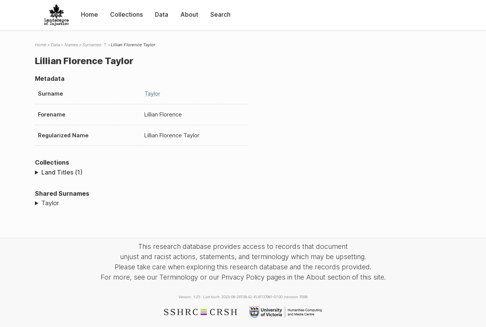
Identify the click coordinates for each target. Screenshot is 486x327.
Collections (126, 14)
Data (161, 14)
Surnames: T (94, 44)
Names (71, 44)
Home (89, 14)
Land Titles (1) (61, 172)
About (189, 14)
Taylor (152, 93)
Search (220, 14)
